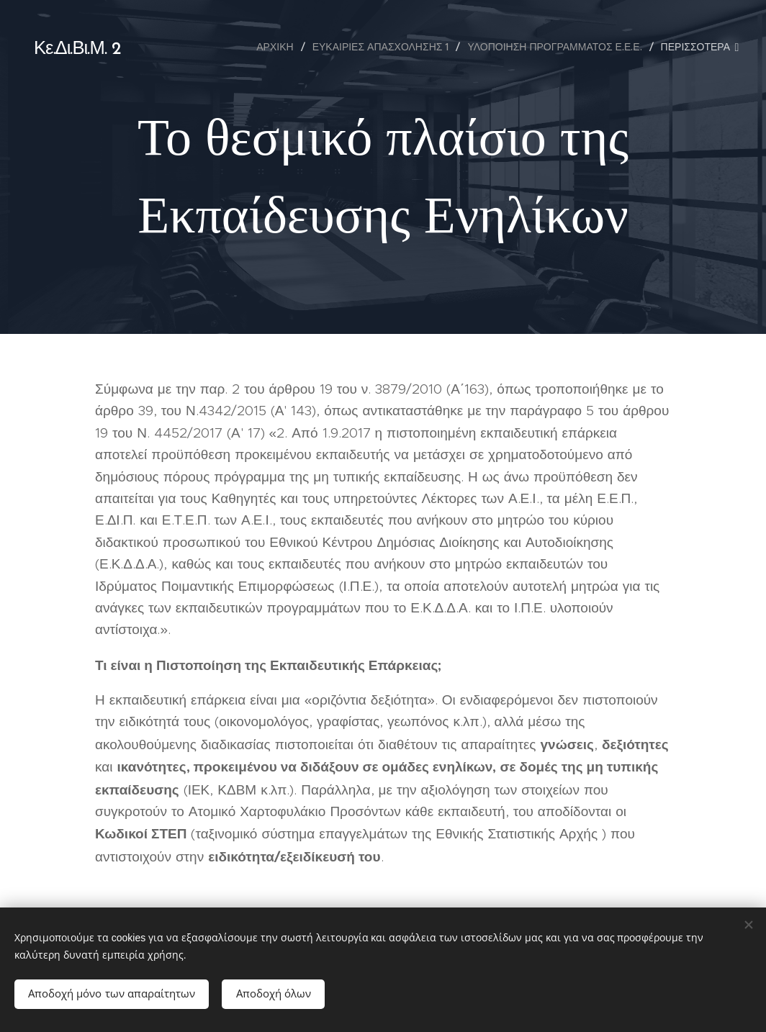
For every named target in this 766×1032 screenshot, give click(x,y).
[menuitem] (279, 47)
